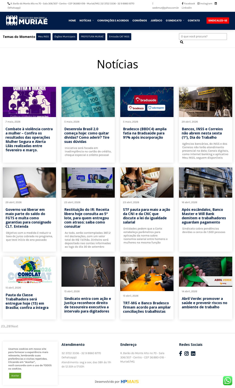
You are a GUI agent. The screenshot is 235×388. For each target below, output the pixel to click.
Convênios (139, 20)
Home (72, 20)
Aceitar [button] (15, 375)
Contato (194, 20)
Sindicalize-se (217, 20)
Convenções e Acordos (113, 20)
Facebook (189, 3)
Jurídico (156, 20)
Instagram (205, 3)
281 (9, 326)
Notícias (85, 20)
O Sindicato (174, 20)
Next (14, 326)
